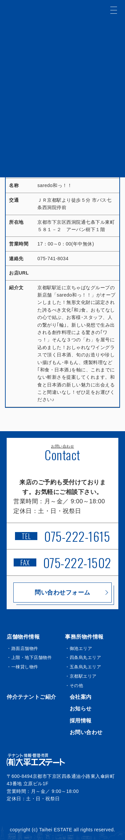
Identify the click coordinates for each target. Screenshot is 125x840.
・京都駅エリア (81, 676)
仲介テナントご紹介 (31, 697)
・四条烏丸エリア (83, 657)
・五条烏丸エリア (83, 666)
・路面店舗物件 (22, 648)
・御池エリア (78, 648)
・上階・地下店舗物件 (29, 657)
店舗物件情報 (23, 637)
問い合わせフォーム (62, 592)
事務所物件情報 (84, 637)
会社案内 (81, 697)
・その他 (74, 685)
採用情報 (81, 720)
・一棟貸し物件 (22, 666)
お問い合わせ (86, 732)
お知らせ (81, 708)
